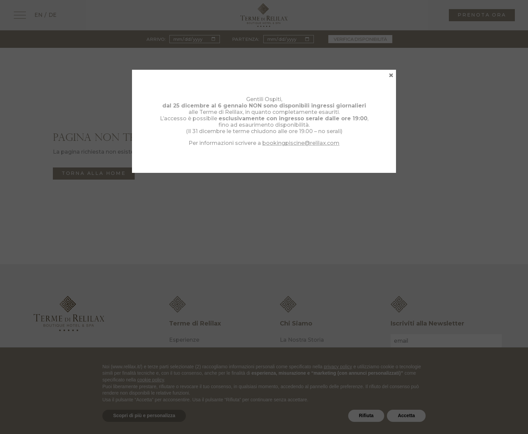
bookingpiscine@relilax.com (300, 143)
